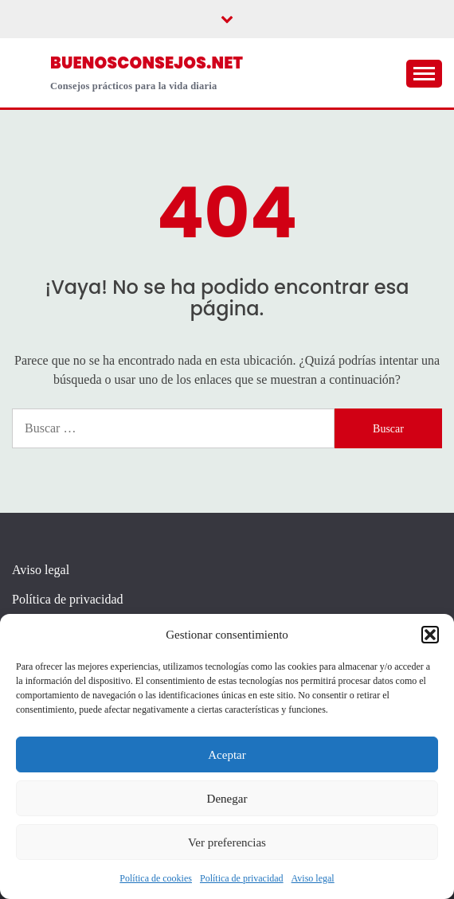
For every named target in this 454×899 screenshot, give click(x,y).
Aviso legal (313, 878)
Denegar (227, 798)
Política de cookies (155, 878)
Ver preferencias (227, 842)
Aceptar (226, 755)
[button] (430, 635)
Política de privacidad (242, 878)
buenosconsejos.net (146, 63)
